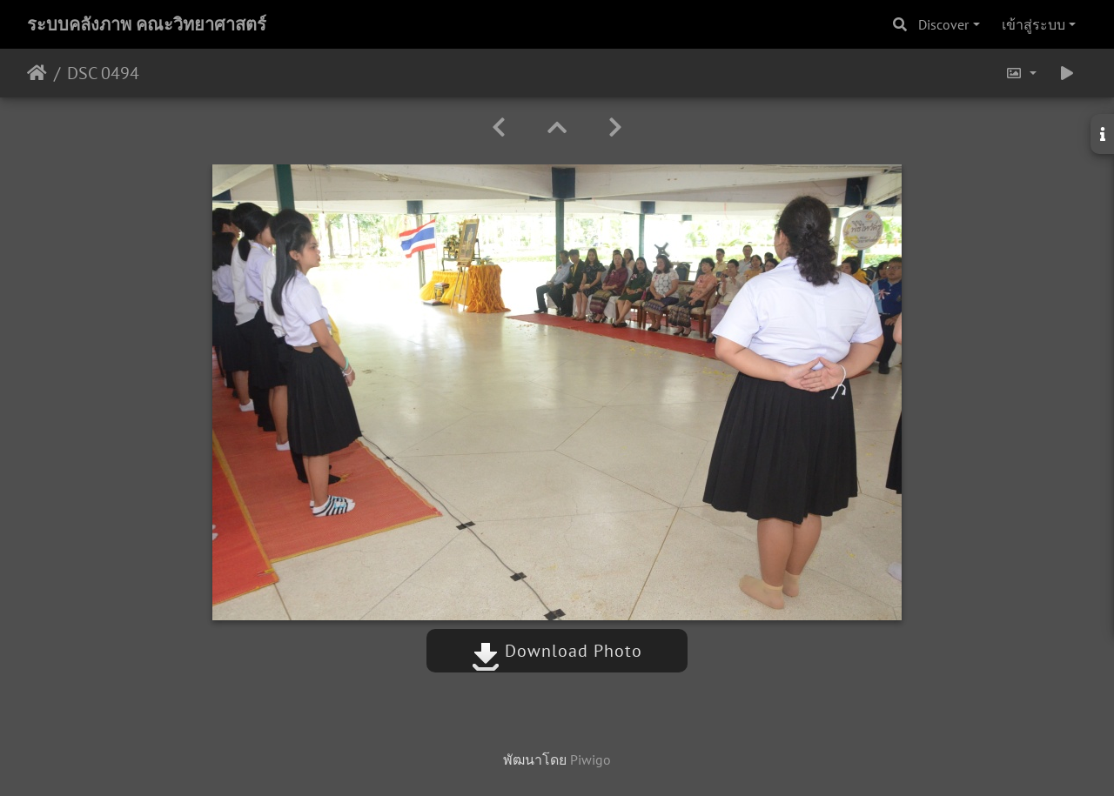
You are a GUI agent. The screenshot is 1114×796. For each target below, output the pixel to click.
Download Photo (557, 650)
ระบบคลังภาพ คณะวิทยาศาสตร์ (146, 24)
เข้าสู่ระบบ (1033, 24)
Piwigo (590, 759)
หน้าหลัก (37, 73)
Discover (943, 24)
